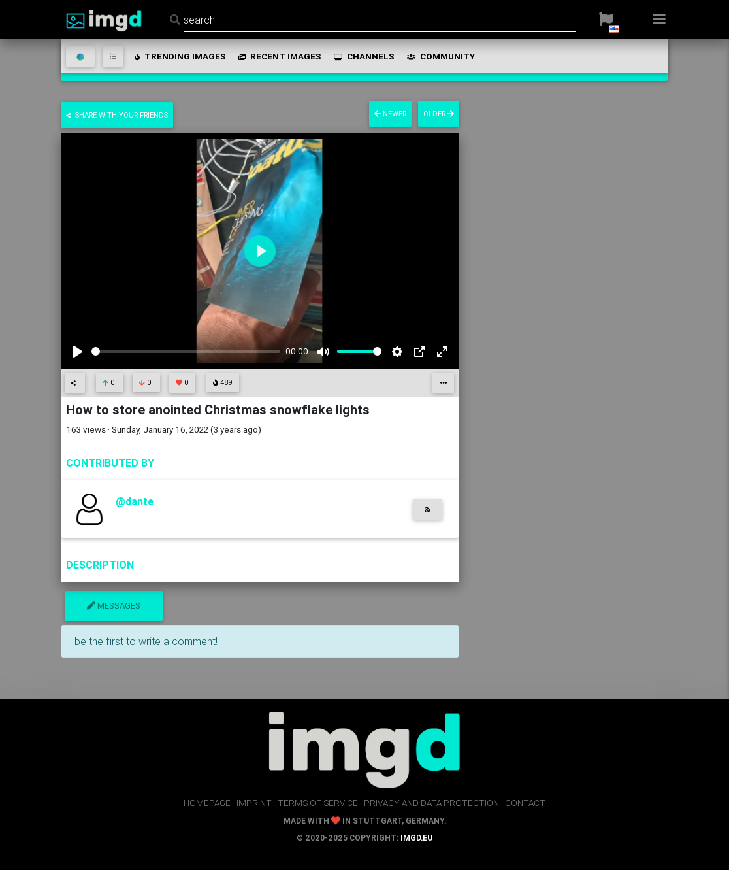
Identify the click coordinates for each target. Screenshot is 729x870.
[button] (606, 20)
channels (363, 56)
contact (525, 803)
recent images (278, 56)
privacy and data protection (431, 803)
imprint (254, 803)
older (438, 113)
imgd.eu (416, 838)
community (440, 56)
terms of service (318, 803)
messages (113, 605)
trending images (179, 56)
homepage (207, 803)
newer (390, 113)
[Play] (77, 351)
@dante (135, 501)
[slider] (185, 351)
